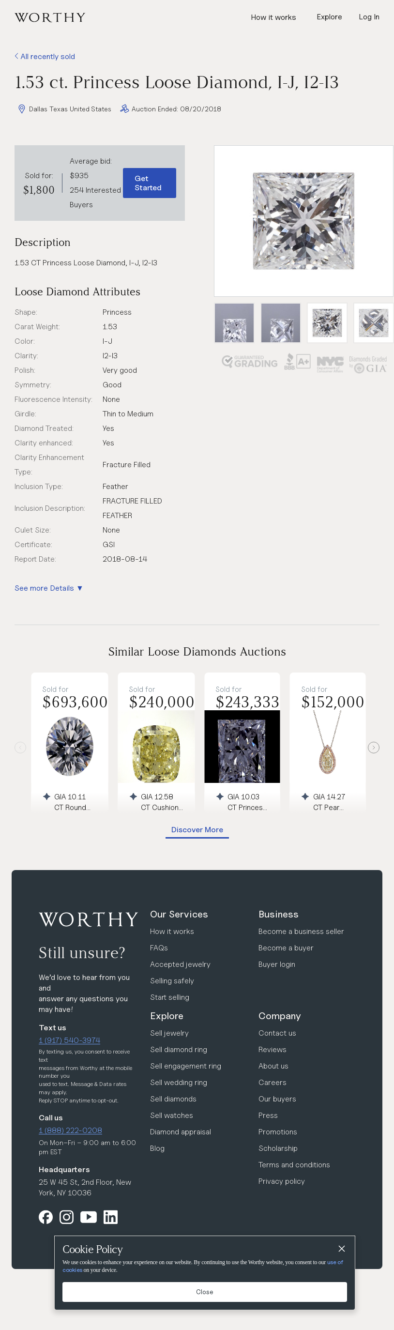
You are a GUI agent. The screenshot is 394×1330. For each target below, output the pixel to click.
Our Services (179, 914)
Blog (157, 1148)
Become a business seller (301, 931)
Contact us (277, 1033)
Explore (166, 1016)
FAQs (159, 947)
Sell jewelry (169, 1033)
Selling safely (172, 980)
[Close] (341, 1249)
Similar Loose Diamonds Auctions (197, 651)
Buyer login (276, 964)
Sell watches (171, 1115)
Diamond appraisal (180, 1131)
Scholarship (278, 1148)
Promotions (277, 1131)
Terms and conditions (294, 1164)
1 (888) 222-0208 (70, 1130)
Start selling (169, 997)
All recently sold (45, 56)
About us (273, 1065)
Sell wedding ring (178, 1082)
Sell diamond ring (178, 1049)
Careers (272, 1082)
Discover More (197, 829)
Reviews (272, 1049)
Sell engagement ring (185, 1065)
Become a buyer (286, 947)
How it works (273, 17)
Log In (369, 16)
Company (279, 1016)
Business (278, 914)
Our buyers (277, 1098)
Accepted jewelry (180, 964)
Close (204, 1292)
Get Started (148, 183)
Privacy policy (281, 1181)
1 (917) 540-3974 (69, 1040)
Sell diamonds (173, 1098)
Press (268, 1115)
